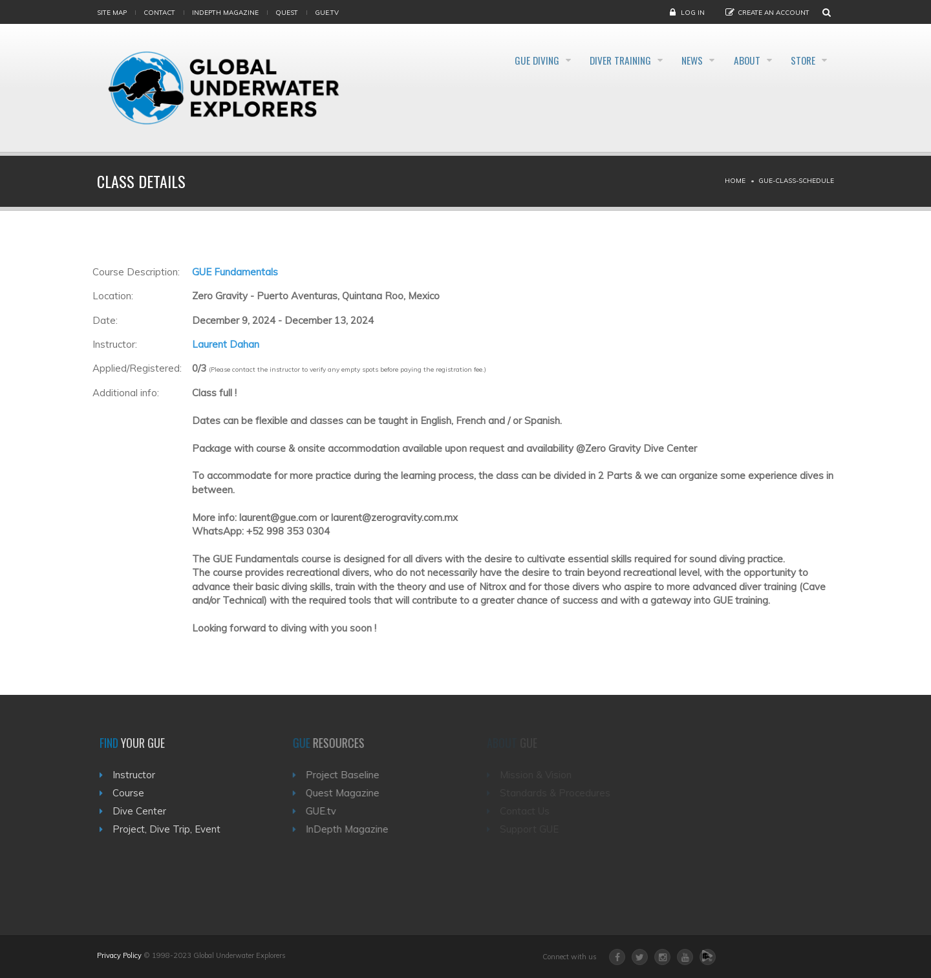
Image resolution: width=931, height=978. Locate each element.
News (670, 61)
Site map (112, 12)
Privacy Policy (119, 955)
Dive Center (143, 811)
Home (735, 180)
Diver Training (587, 61)
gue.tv (327, 12)
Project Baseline (348, 775)
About (735, 61)
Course (132, 793)
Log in (693, 12)
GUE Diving (493, 61)
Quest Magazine (348, 793)
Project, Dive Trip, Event (170, 829)
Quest (286, 12)
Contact (159, 12)
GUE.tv (326, 811)
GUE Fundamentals (235, 272)
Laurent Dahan (225, 344)
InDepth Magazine (225, 12)
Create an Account (773, 12)
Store (801, 61)
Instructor (137, 775)
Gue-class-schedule (796, 180)
